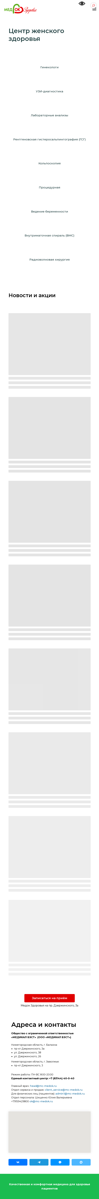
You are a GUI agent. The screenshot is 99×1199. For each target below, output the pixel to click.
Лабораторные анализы (49, 115)
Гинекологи (49, 67)
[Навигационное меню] (94, 9)
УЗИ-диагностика (49, 91)
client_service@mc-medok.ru (64, 1089)
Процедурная (49, 187)
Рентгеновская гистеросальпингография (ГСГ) (49, 139)
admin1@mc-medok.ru (70, 1093)
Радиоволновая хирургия (49, 259)
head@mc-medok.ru (43, 1086)
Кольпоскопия (49, 163)
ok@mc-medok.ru (41, 1101)
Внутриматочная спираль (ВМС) (49, 235)
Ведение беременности (49, 211)
